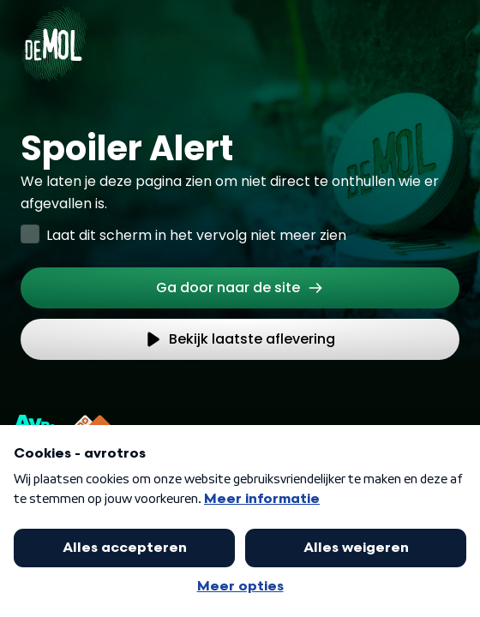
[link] (240, 287)
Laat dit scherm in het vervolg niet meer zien (196, 235)
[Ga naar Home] (54, 34)
